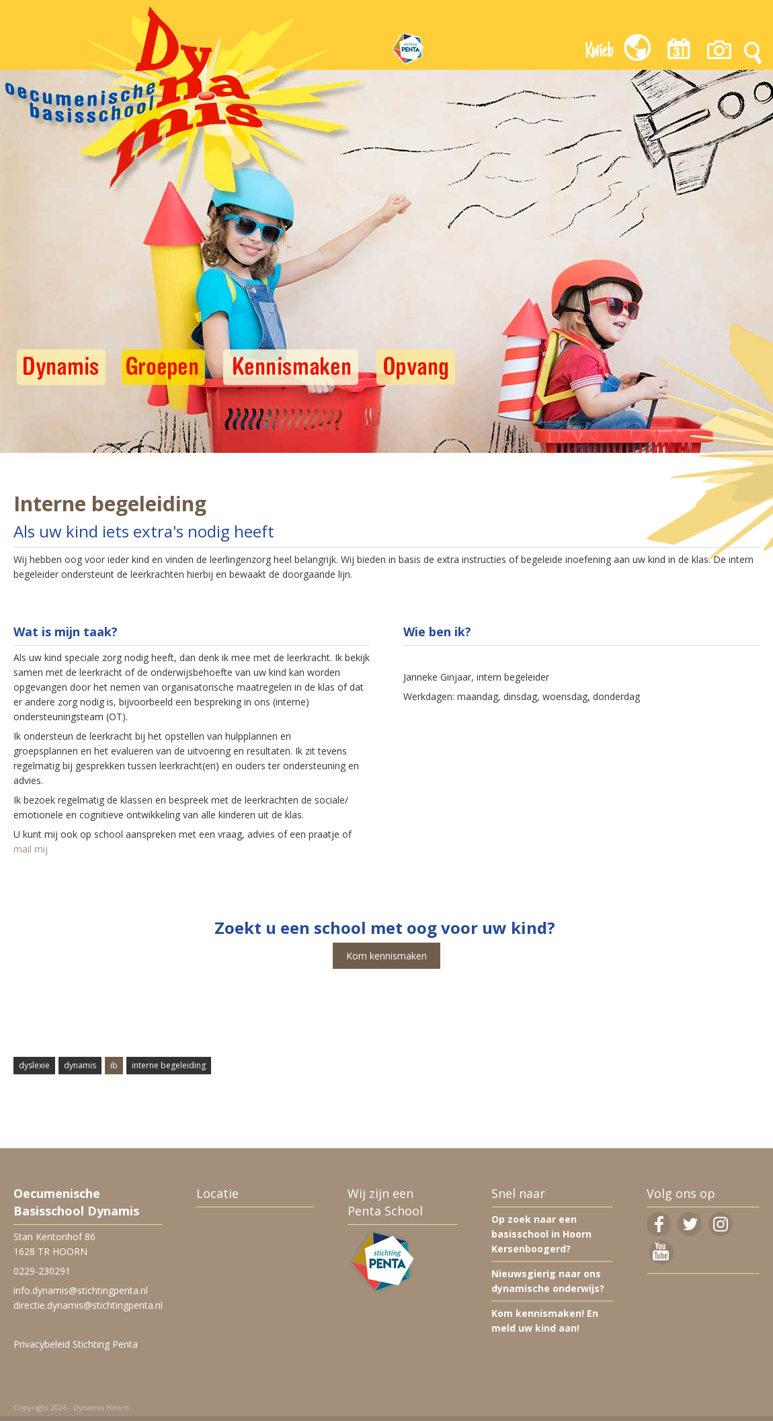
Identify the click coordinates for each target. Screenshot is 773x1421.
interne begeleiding (169, 1065)
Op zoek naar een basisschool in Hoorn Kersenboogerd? (541, 1234)
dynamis (80, 1065)
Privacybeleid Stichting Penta (75, 1344)
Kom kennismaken (386, 955)
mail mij (31, 849)
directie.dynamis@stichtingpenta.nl (88, 1305)
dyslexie (34, 1065)
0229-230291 (42, 1270)
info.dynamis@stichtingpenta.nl (80, 1290)
